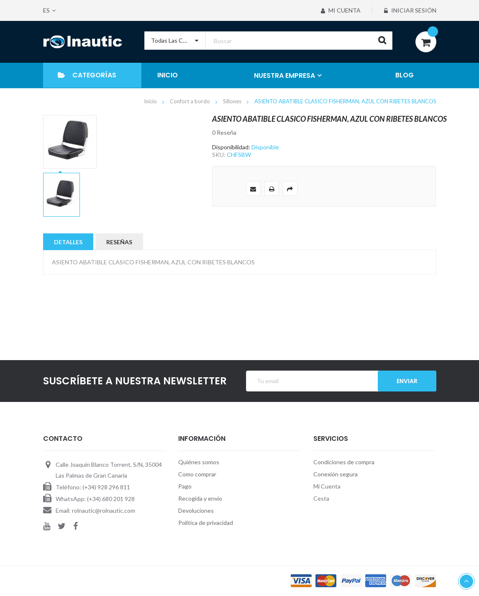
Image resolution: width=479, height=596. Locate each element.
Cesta (321, 498)
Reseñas (119, 242)
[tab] (68, 241)
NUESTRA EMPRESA (284, 75)
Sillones (233, 101)
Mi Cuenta (340, 10)
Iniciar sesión (410, 10)
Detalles (68, 242)
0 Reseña (224, 132)
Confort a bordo (190, 101)
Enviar (407, 381)
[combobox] (268, 40)
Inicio (151, 101)
